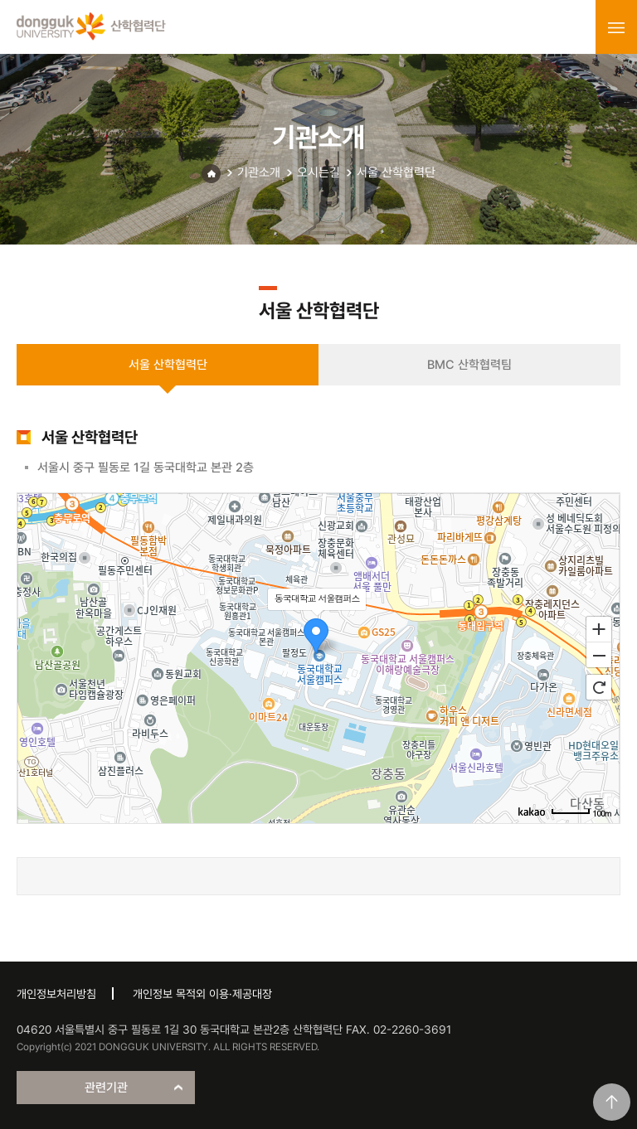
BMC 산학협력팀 (469, 364)
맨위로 (611, 1102)
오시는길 (318, 172)
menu (616, 27)
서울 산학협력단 (396, 172)
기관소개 (258, 172)
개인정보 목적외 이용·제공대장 (202, 994)
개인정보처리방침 (56, 994)
